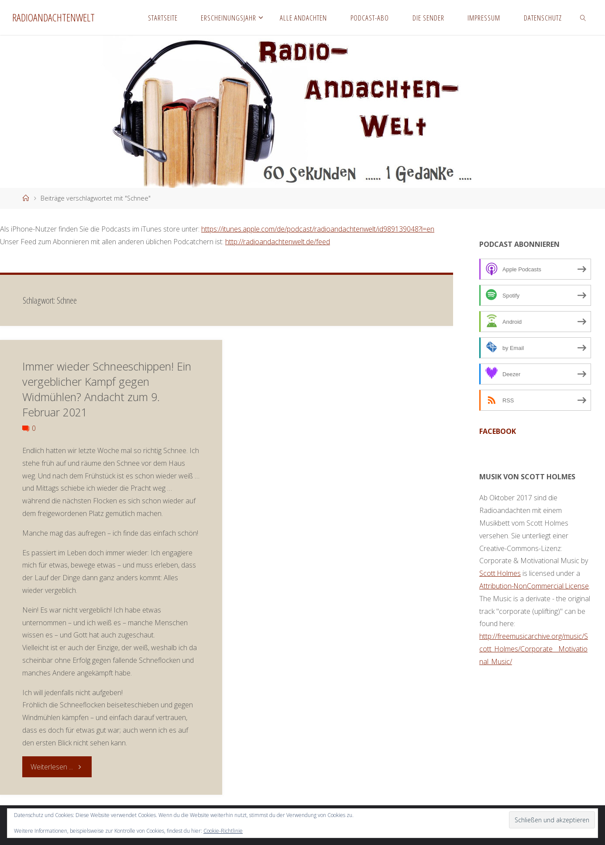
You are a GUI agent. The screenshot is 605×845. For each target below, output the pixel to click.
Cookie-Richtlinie (223, 831)
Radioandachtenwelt (53, 17)
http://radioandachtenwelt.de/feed (277, 241)
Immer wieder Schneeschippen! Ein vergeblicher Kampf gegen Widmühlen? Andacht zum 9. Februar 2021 (106, 389)
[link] (583, 17)
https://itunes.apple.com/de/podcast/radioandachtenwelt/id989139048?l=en (318, 229)
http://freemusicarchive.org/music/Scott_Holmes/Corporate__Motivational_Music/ (533, 648)
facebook (497, 431)
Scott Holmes (500, 573)
